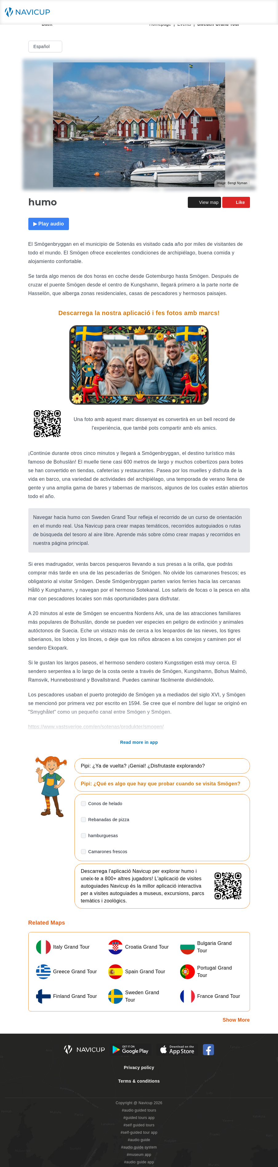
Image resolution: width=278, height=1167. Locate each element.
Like (236, 202)
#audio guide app (139, 1162)
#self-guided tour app (139, 1132)
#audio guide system (139, 1147)
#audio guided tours (139, 1110)
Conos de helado (105, 803)
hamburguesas (103, 835)
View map (204, 202)
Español (46, 46)
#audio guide (139, 1140)
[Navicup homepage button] (29, 12)
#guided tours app (139, 1118)
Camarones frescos (107, 851)
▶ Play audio (48, 223)
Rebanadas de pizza (108, 819)
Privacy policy (139, 1067)
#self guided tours (139, 1125)
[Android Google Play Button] (130, 1049)
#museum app (139, 1155)
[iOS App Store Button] (177, 1049)
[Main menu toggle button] (267, 12)
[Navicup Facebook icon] (208, 1049)
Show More (236, 1020)
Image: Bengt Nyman (232, 183)
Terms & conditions (139, 1081)
